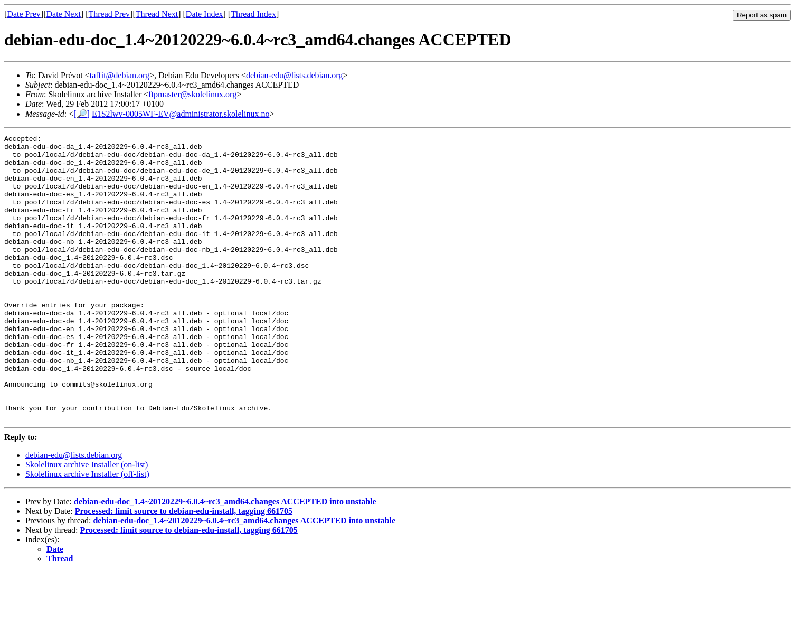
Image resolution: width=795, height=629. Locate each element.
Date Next (63, 14)
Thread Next (157, 14)
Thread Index (253, 14)
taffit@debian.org (119, 75)
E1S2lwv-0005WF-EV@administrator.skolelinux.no (180, 113)
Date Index (204, 14)
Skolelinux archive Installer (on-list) (86, 521)
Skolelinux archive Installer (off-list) (87, 531)
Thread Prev (109, 14)
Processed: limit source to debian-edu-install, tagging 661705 (183, 568)
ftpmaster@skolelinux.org (192, 94)
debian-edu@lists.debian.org (294, 75)
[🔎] (81, 113)
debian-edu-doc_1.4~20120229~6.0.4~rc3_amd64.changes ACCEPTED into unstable (225, 558)
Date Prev (24, 14)
